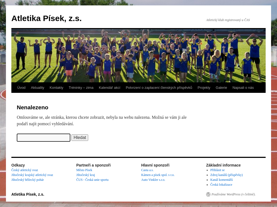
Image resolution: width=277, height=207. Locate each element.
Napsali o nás (243, 88)
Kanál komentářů (221, 180)
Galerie (221, 88)
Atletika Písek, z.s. (46, 18)
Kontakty (57, 88)
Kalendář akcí (109, 88)
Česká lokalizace (221, 184)
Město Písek (84, 170)
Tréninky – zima (81, 88)
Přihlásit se (217, 170)
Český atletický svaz (24, 170)
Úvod (21, 88)
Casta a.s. (147, 170)
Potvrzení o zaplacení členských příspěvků (159, 88)
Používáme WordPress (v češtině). (234, 194)
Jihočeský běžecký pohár (27, 180)
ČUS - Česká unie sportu (92, 180)
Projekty (204, 88)
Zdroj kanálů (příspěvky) (226, 175)
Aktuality (37, 88)
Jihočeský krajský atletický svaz (32, 175)
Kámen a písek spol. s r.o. (157, 175)
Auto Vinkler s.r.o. (153, 180)
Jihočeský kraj (85, 175)
